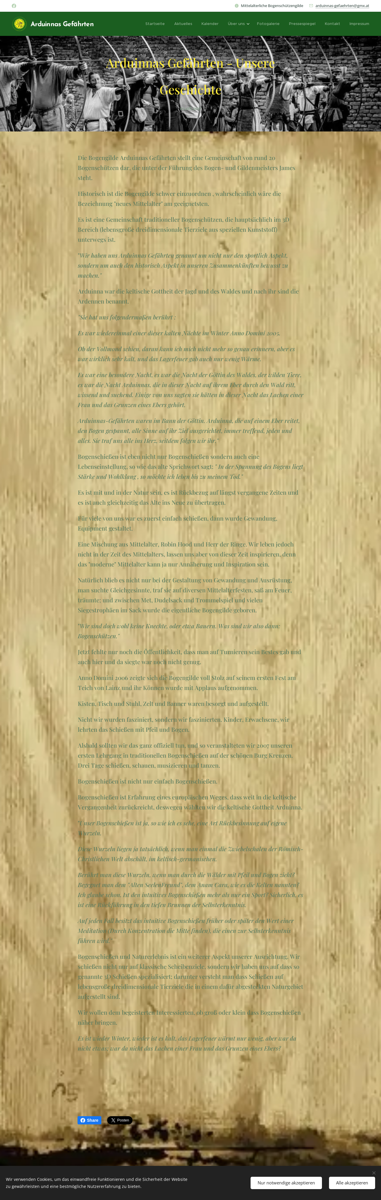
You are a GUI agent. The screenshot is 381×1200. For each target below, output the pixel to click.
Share (89, 1120)
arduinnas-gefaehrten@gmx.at (342, 5)
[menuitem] (156, 23)
